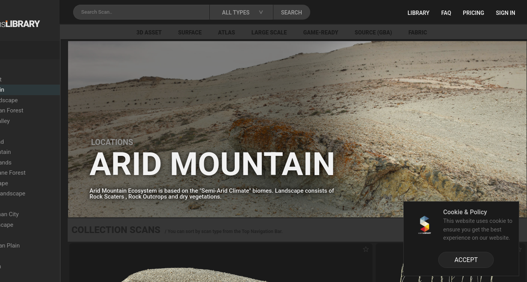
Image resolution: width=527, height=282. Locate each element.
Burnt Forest (34, 276)
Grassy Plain (34, 235)
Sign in (505, 13)
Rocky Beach (35, 266)
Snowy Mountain (40, 151)
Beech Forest (35, 79)
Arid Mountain (36, 89)
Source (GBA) (417, 32)
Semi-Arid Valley (39, 121)
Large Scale (313, 32)
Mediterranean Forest (46, 110)
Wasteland (32, 131)
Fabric (461, 32)
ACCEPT (466, 260)
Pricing (473, 13)
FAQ (446, 13)
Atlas (270, 32)
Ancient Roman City (44, 214)
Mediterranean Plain (44, 245)
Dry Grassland (36, 141)
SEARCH (343, 12)
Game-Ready (364, 32)
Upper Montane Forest (47, 172)
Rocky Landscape (41, 224)
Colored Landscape (43, 100)
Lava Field (31, 204)
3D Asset (193, 32)
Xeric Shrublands (40, 162)
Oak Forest (32, 255)
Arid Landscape (38, 183)
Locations (23, 68)
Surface (234, 32)
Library (419, 13)
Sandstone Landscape (47, 193)
